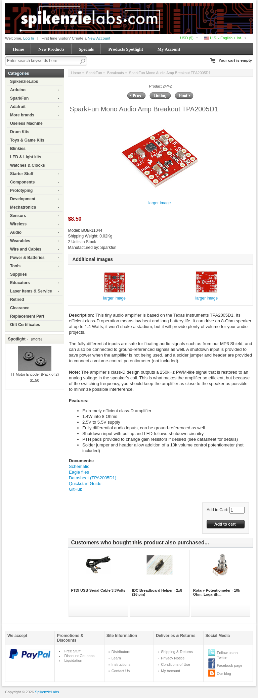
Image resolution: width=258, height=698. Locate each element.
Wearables (20, 240)
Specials (86, 49)
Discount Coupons (79, 656)
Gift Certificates (25, 324)
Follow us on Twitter (227, 655)
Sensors (18, 215)
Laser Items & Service (31, 291)
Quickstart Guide (85, 483)
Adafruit (18, 106)
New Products (51, 49)
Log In (28, 38)
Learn (116, 658)
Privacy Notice (172, 658)
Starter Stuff (21, 173)
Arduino (18, 90)
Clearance (19, 308)
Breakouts (115, 73)
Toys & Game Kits (27, 140)
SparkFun (19, 98)
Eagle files (79, 472)
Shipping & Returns (177, 652)
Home (18, 49)
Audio (16, 232)
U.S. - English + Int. (223, 38)
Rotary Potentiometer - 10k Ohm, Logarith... (216, 592)
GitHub (75, 489)
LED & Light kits (25, 157)
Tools (15, 266)
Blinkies (18, 148)
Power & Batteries (27, 257)
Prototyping (21, 190)
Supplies (18, 274)
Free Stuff (72, 651)
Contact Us (121, 671)
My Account (169, 49)
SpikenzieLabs (24, 81)
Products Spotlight (125, 49)
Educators (20, 282)
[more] (35, 339)
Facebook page (230, 665)
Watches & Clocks (27, 165)
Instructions (121, 664)
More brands (22, 115)
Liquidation (73, 660)
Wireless (18, 224)
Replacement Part (27, 316)
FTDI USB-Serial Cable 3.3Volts (98, 590)
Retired (17, 299)
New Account (99, 38)
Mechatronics (23, 207)
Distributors (121, 652)
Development (22, 199)
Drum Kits (19, 131)
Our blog (224, 674)
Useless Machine (26, 123)
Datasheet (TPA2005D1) (92, 477)
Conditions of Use (175, 664)
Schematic (79, 466)
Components (22, 182)
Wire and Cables (25, 249)
